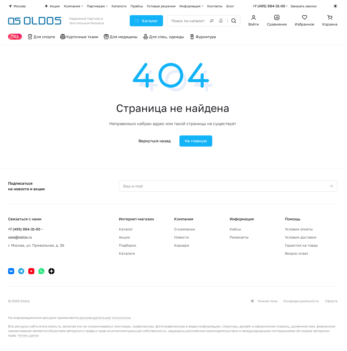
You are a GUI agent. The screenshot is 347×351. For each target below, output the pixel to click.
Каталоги (127, 253)
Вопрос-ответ (296, 253)
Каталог (126, 229)
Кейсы (235, 229)
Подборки (127, 245)
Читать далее (28, 335)
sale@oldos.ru (20, 237)
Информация (242, 219)
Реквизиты (239, 237)
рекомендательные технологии (105, 318)
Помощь (292, 219)
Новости (181, 237)
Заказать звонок (303, 6)
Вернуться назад (155, 140)
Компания (183, 219)
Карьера (181, 245)
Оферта (331, 301)
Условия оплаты (299, 229)
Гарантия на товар (301, 245)
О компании (184, 229)
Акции (124, 237)
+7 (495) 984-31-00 (269, 6)
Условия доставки (300, 237)
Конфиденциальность (301, 301)
